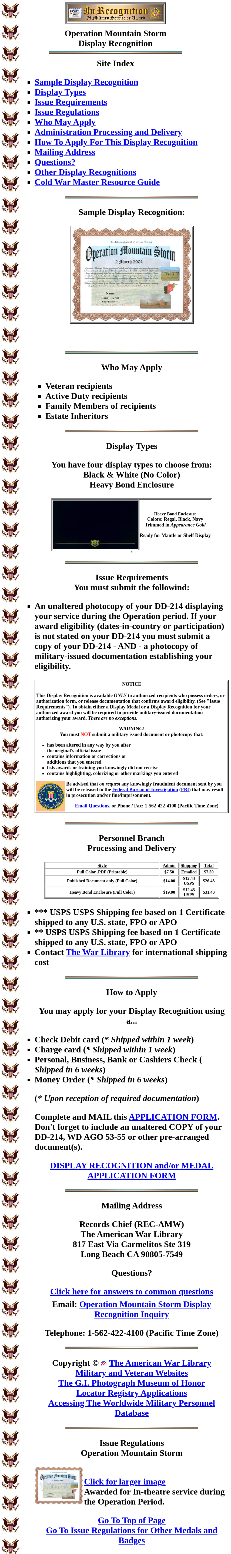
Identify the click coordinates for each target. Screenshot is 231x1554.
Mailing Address (65, 152)
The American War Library (160, 1363)
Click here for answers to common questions (131, 1291)
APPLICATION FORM (173, 1117)
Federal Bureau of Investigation (145, 789)
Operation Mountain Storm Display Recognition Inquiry (145, 1309)
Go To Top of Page (132, 1520)
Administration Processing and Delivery (108, 132)
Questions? (55, 162)
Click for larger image (125, 1481)
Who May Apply (65, 122)
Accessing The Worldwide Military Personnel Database (131, 1408)
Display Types (60, 92)
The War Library (98, 952)
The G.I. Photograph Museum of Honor (131, 1383)
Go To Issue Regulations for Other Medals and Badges (131, 1535)
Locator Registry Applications (131, 1393)
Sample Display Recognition (86, 82)
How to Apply (131, 992)
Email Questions (92, 806)
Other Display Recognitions (85, 172)
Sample (92, 212)
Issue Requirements (71, 102)
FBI (185, 789)
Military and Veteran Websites (131, 1373)
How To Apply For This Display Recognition (116, 142)
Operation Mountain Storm (115, 33)
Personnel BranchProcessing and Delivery (131, 843)
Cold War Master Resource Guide (97, 182)
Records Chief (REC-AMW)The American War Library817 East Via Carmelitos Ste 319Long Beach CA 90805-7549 (131, 1239)
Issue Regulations (67, 112)
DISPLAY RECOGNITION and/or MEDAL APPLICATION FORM (131, 1170)
